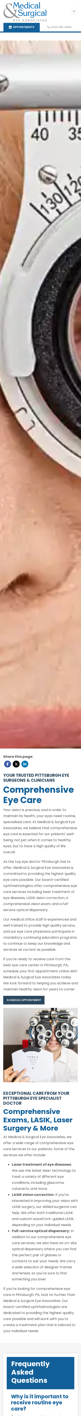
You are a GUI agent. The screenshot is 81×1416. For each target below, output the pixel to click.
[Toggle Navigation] (74, 11)
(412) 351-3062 (59, 27)
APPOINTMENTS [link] (21, 27)
